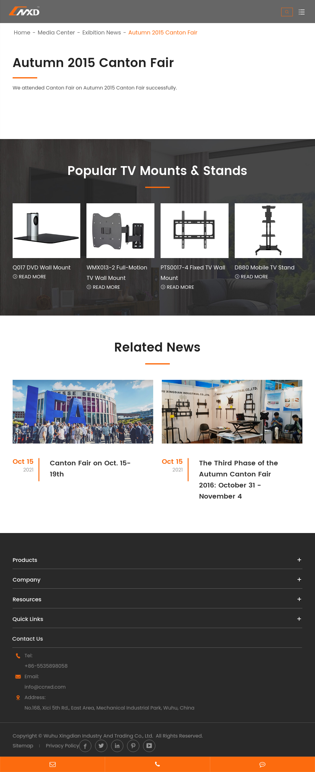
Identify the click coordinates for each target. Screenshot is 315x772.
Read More (29, 276)
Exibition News (101, 32)
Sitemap (23, 745)
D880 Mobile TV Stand (265, 267)
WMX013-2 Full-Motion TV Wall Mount (116, 273)
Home (22, 32)
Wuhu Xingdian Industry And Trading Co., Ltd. (98, 735)
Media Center (56, 32)
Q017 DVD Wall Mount (41, 267)
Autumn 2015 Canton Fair (162, 32)
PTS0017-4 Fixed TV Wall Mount (193, 273)
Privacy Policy (62, 745)
